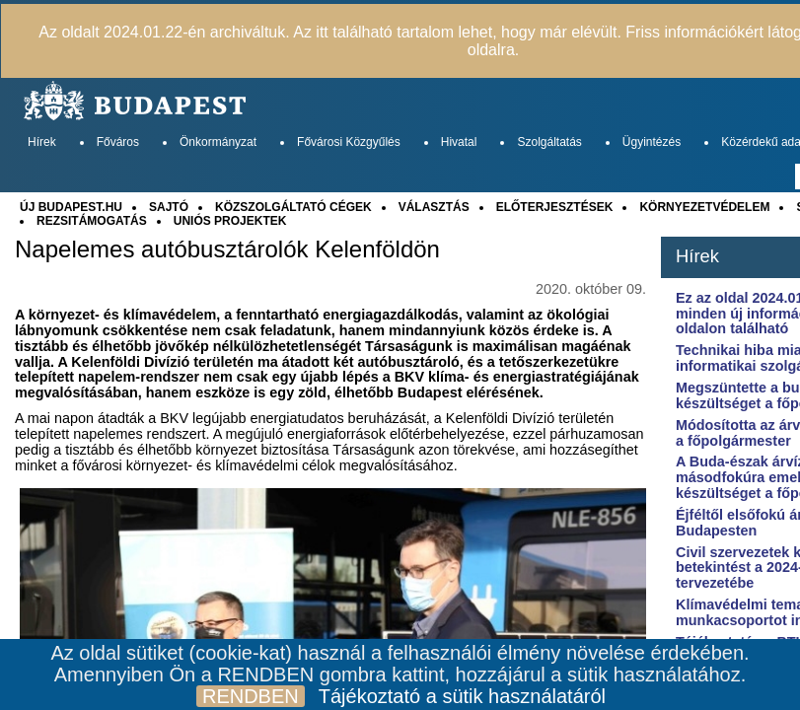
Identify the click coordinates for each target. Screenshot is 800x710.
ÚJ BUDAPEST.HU (71, 207)
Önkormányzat (218, 142)
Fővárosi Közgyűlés (348, 142)
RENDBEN (250, 696)
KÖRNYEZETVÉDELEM (704, 207)
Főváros (118, 142)
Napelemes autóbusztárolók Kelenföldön (227, 249)
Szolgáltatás (549, 142)
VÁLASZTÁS (434, 207)
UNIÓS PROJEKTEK (230, 221)
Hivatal (459, 142)
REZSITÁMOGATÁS (91, 221)
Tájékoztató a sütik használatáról (462, 696)
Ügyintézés (651, 142)
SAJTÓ (168, 207)
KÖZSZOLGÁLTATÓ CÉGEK (293, 207)
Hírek (42, 142)
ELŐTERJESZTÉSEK (555, 207)
